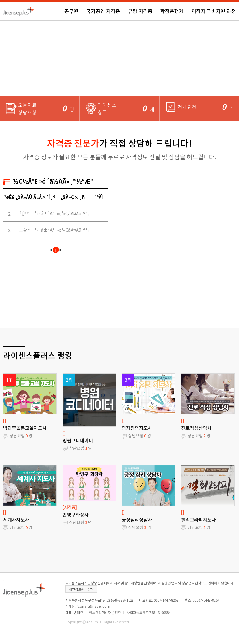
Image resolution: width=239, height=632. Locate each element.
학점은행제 (172, 11)
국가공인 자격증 (103, 11)
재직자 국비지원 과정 (213, 11)
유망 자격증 (140, 11)
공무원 (71, 11)
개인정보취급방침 (81, 589)
